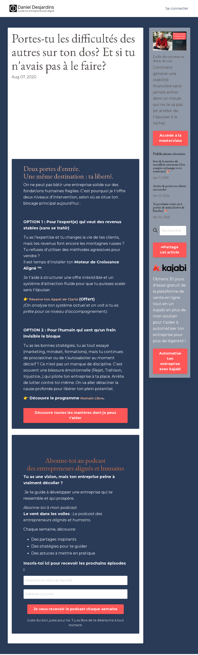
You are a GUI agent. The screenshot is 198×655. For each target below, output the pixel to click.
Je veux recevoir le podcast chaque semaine (75, 610)
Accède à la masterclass (170, 138)
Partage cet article (169, 250)
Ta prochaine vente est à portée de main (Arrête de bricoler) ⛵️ (168, 207)
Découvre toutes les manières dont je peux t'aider (75, 415)
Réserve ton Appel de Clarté (58, 299)
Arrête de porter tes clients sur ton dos (169, 187)
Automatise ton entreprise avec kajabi (170, 362)
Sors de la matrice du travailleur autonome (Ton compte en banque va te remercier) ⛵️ (169, 166)
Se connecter (177, 8)
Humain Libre (94, 398)
